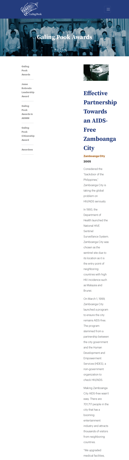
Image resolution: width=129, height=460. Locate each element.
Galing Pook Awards (26, 70)
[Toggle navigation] (107, 9)
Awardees (27, 149)
